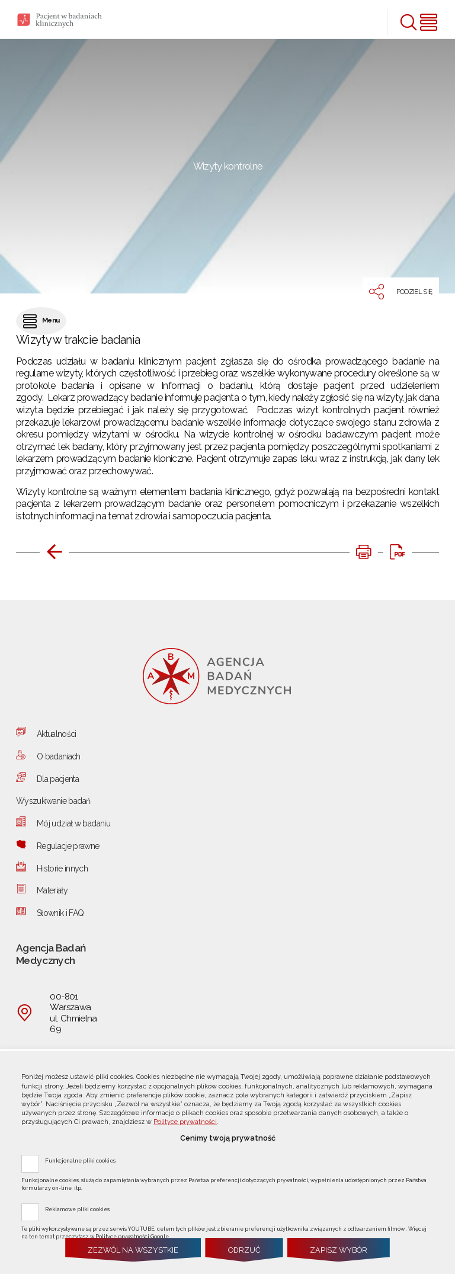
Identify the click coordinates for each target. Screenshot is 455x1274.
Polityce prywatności (185, 1122)
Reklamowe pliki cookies (77, 1209)
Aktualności (56, 734)
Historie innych (62, 868)
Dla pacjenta (58, 779)
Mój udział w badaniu (73, 823)
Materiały (52, 890)
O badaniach (59, 756)
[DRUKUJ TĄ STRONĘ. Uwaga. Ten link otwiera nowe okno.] (364, 552)
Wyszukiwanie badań (53, 801)
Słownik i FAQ (60, 913)
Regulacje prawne (68, 846)
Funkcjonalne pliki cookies (80, 1160)
